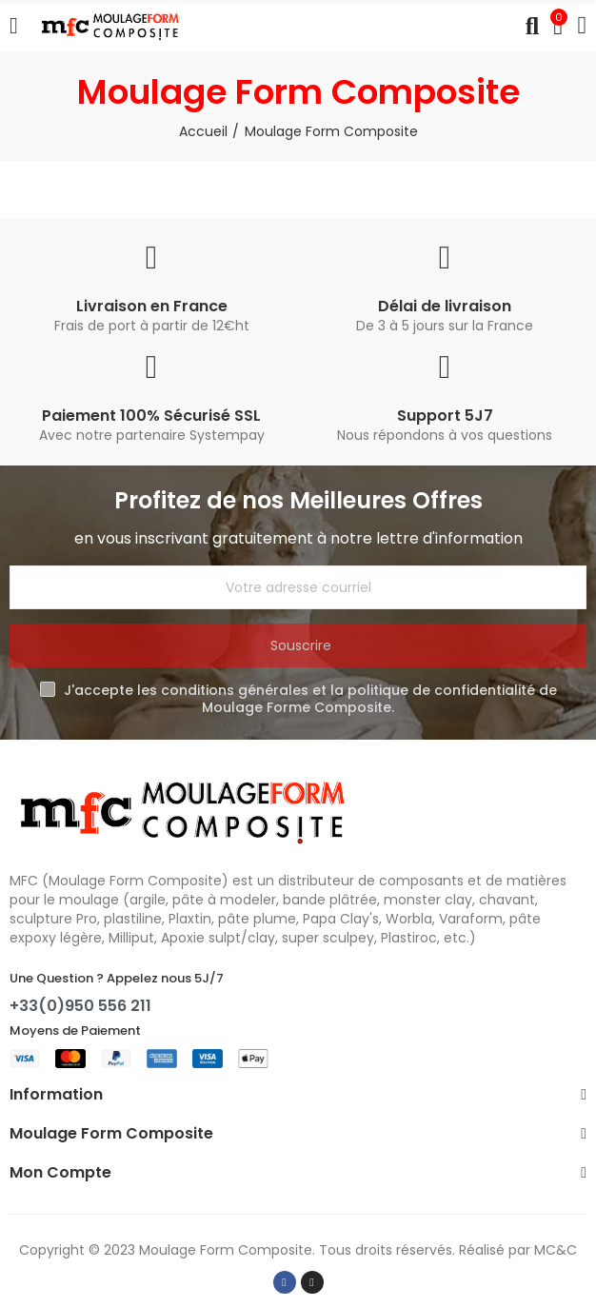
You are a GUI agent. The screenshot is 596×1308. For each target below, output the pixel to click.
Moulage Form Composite (225, 1249)
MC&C (555, 1249)
